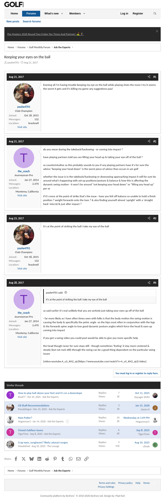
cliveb (146, 446)
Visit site (22, 127)
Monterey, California (27, 191)
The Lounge (53, 446)
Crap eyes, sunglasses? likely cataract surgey (43, 442)
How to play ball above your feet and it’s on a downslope (50, 393)
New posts (12, 21)
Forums (31, 13)
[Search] (155, 14)
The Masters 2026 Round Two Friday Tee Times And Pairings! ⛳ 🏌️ (45, 34)
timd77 (22, 396)
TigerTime (23, 433)
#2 (154, 141)
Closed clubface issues (30, 430)
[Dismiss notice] (156, 31)
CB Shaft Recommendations (33, 405)
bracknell (33, 123)
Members (75, 13)
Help (138, 482)
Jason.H (145, 409)
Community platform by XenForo (72, 495)
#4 (154, 282)
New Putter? (25, 417)
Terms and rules (107, 482)
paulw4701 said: (54, 292)
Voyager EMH (142, 397)
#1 (154, 76)
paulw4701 (13, 62)
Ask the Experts (51, 396)
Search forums (32, 21)
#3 (154, 218)
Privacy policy (125, 482)
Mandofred (24, 446)
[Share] (149, 77)
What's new (51, 13)
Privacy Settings (106, 486)
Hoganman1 (24, 421)
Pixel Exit (120, 495)
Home (14, 13)
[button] (62, 14)
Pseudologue (25, 409)
